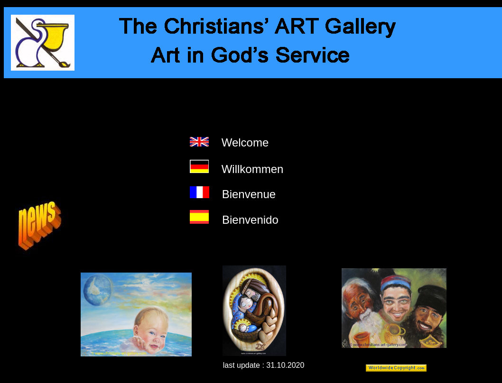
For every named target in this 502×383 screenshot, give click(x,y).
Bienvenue (249, 194)
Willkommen (253, 169)
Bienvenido (250, 219)
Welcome (245, 142)
